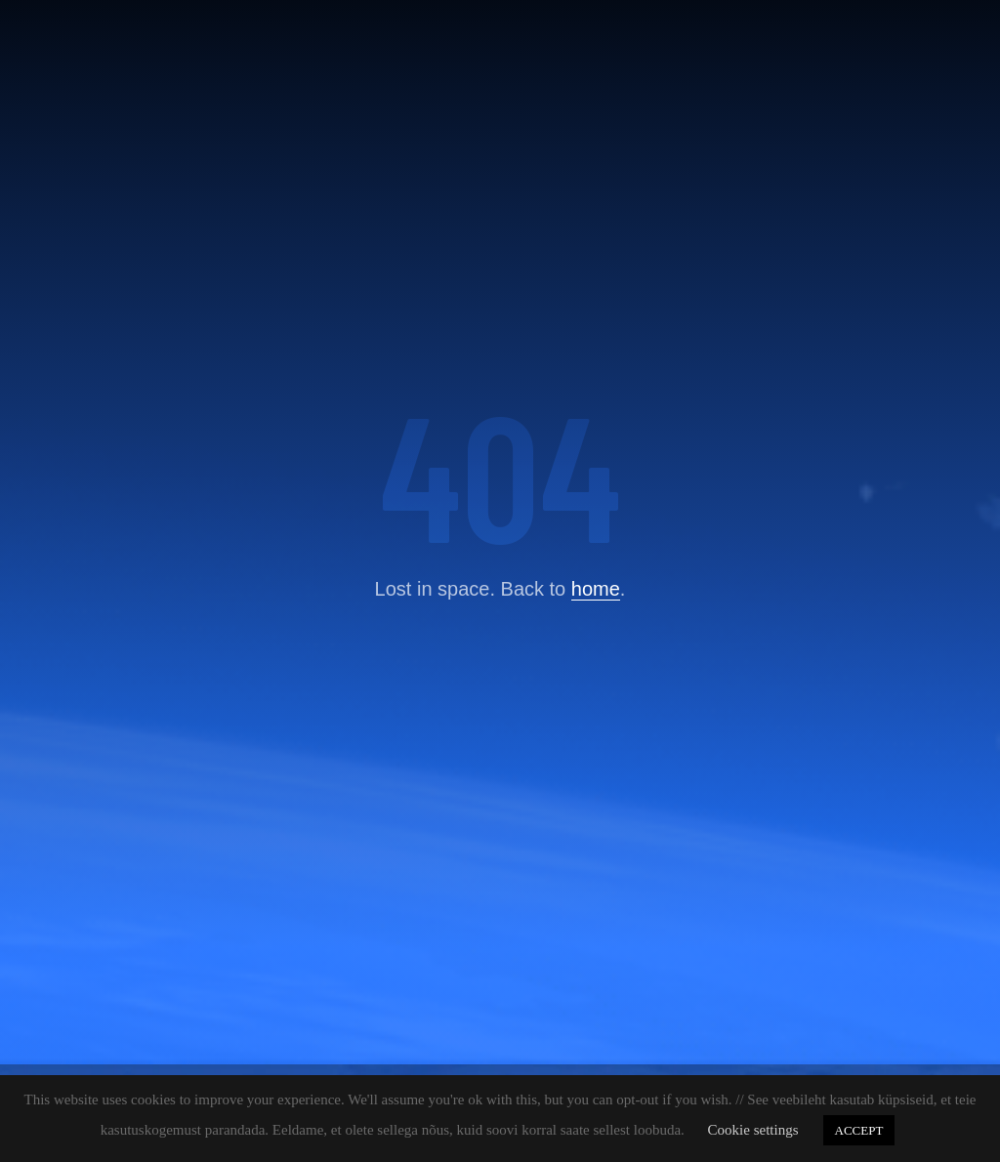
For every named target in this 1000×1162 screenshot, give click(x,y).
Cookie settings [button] (753, 1130)
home (595, 589)
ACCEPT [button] (859, 1130)
